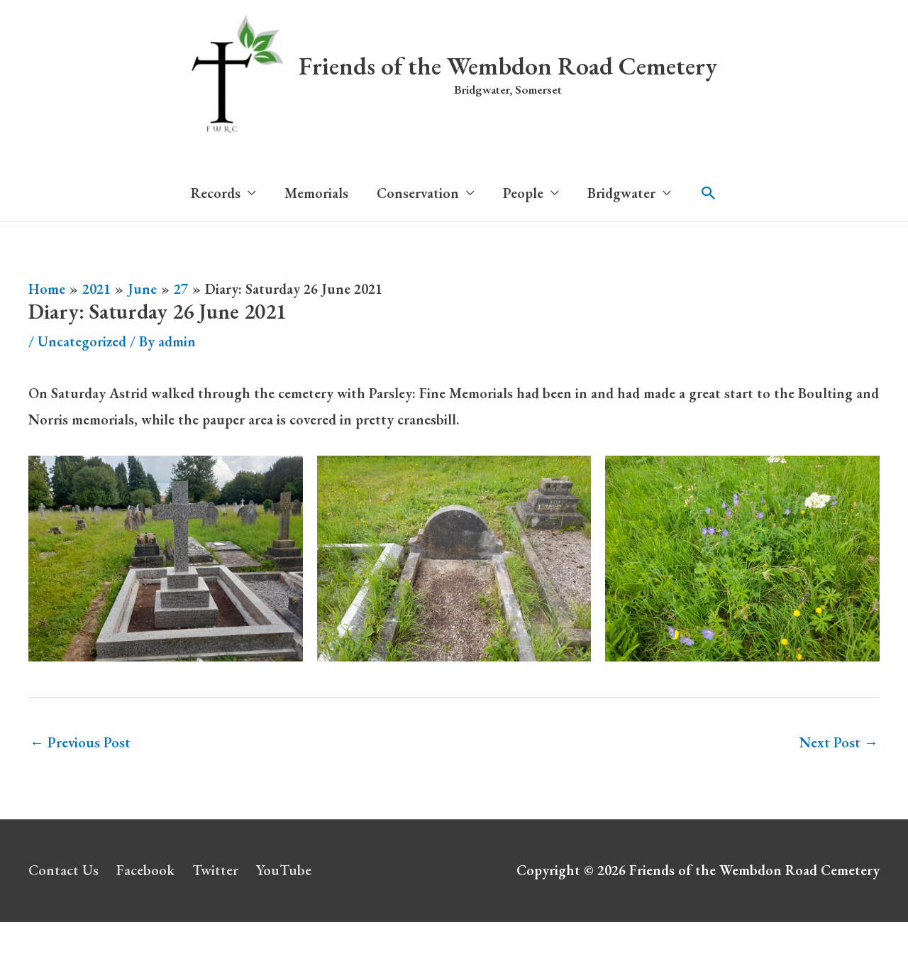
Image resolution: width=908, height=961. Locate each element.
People (523, 193)
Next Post (838, 742)
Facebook (145, 870)
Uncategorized (82, 341)
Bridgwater (621, 193)
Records (215, 193)
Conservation (418, 193)
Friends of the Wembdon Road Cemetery (508, 66)
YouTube (283, 870)
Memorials (316, 193)
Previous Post (80, 742)
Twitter (215, 870)
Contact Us (63, 870)
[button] (708, 193)
